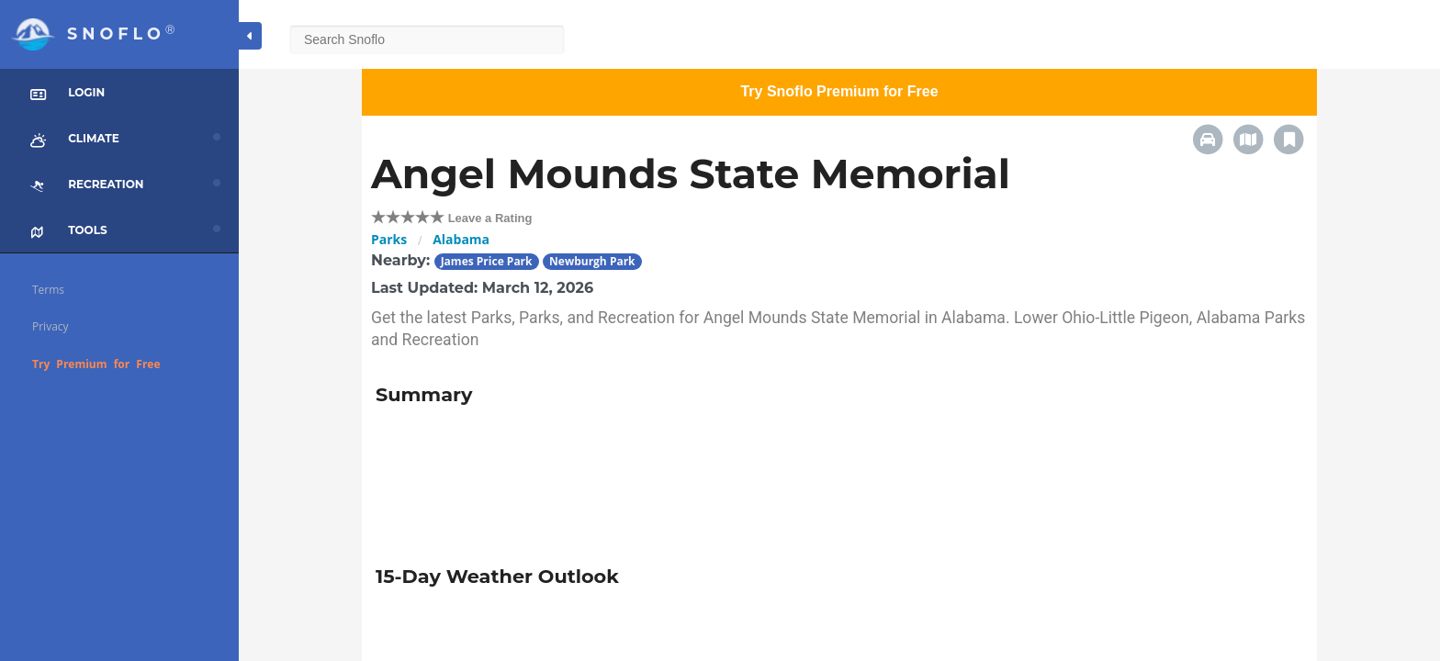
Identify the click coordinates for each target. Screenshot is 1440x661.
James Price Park (487, 261)
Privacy (50, 326)
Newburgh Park (592, 261)
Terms (48, 289)
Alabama (461, 239)
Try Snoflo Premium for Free (839, 91)
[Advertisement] (680, 479)
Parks (389, 239)
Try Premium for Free (96, 364)
